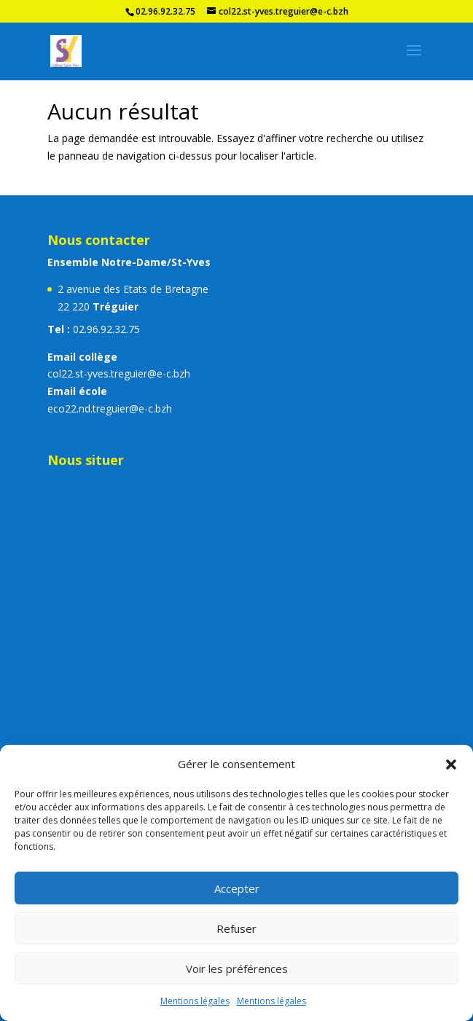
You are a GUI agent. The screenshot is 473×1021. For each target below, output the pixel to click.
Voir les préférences (237, 968)
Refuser (236, 928)
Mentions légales (195, 1001)
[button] (451, 764)
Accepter (236, 888)
